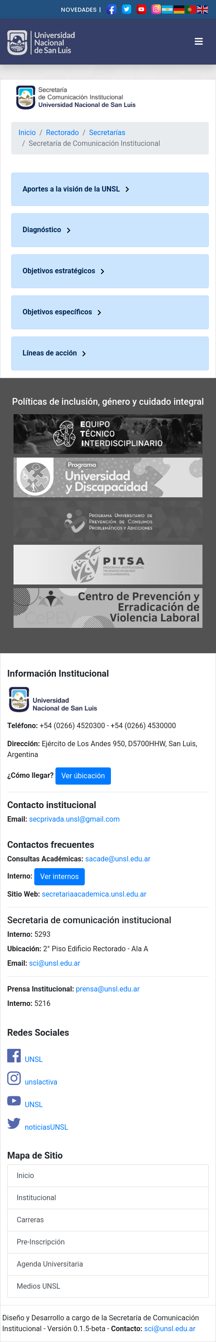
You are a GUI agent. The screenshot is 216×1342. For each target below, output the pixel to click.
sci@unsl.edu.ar (54, 963)
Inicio (27, 132)
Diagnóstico (48, 229)
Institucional (36, 1197)
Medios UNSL (38, 1286)
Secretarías (107, 132)
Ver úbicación (83, 776)
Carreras (30, 1220)
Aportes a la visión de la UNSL (78, 189)
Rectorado (62, 132)
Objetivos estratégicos (65, 271)
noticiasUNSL (37, 1127)
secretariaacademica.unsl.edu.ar (94, 894)
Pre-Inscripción (41, 1242)
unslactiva (32, 1082)
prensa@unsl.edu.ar (108, 989)
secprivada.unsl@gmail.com (74, 819)
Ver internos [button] (59, 876)
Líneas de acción (56, 353)
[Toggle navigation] (199, 41)
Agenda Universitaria (50, 1264)
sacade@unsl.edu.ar (118, 859)
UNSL (25, 1059)
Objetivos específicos (64, 312)
